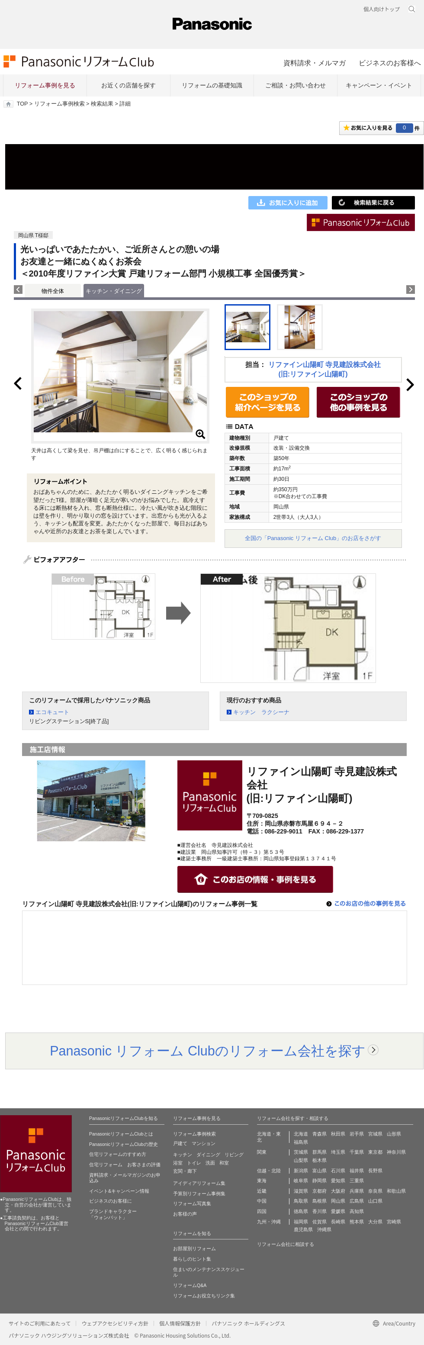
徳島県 (301, 1211)
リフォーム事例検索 (59, 104)
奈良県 (375, 1191)
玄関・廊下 (185, 1171)
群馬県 (319, 1152)
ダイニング (208, 1154)
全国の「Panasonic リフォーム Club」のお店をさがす (313, 538)
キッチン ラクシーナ (261, 712)
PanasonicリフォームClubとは (121, 1133)
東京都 (375, 1152)
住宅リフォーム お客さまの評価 (125, 1164)
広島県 (357, 1200)
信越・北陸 (269, 1170)
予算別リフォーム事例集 (199, 1193)
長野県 (375, 1170)
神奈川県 (396, 1152)
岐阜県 (301, 1180)
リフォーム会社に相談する (285, 1244)
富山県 (319, 1170)
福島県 (301, 1142)
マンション (203, 1143)
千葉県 (357, 1152)
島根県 (319, 1200)
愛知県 (338, 1180)
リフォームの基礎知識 (212, 85)
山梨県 (301, 1160)
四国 (262, 1211)
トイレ (194, 1162)
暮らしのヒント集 (192, 1258)
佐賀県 (319, 1221)
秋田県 (338, 1133)
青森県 (319, 1133)
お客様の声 (185, 1213)
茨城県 (301, 1152)
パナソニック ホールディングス (248, 1323)
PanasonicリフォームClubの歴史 (123, 1144)
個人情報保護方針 (180, 1323)
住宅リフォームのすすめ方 (117, 1154)
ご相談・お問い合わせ (295, 85)
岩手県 (357, 1133)
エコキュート (52, 712)
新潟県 (301, 1170)
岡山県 (338, 1200)
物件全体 (53, 291)
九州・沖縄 (269, 1221)
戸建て (180, 1143)
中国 (262, 1200)
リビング (234, 1154)
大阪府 (338, 1191)
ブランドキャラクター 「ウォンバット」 (113, 1214)
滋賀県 (301, 1191)
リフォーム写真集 (192, 1203)
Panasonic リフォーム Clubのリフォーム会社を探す (208, 1050)
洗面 (210, 1162)
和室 (224, 1162)
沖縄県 (324, 1229)
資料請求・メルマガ (314, 63)
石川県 (338, 1170)
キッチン (182, 1154)
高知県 (357, 1211)
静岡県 (319, 1180)
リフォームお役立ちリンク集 (204, 1295)
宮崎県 (394, 1221)
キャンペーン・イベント (379, 85)
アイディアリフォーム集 (199, 1183)
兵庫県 (357, 1191)
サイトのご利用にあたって (40, 1323)
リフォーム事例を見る (45, 85)
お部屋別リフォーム (194, 1248)
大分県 (375, 1221)
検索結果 (102, 104)
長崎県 (338, 1221)
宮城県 (375, 1133)
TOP (22, 104)
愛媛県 (338, 1211)
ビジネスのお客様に (110, 1200)
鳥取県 (301, 1200)
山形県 (394, 1133)
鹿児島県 (303, 1229)
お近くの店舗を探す (128, 85)
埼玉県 (338, 1152)
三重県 (357, 1180)
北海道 (301, 1133)
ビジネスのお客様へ (390, 63)
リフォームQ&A (189, 1285)
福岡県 (301, 1221)
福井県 (357, 1170)
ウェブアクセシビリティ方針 (114, 1323)
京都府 (319, 1191)
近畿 (262, 1191)
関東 (262, 1152)
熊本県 (357, 1221)
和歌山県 (396, 1191)
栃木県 (319, 1160)
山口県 (375, 1200)
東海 (262, 1180)
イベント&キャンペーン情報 (119, 1191)
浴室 (178, 1162)
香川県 (319, 1211)
